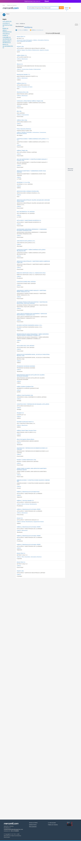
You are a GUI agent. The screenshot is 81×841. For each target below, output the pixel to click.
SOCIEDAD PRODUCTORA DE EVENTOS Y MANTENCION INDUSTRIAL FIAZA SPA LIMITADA (32, 302)
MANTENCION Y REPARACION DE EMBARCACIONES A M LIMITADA (32, 448)
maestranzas (24, 59)
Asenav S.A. (20, 518)
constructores (42, 132)
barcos (23, 504)
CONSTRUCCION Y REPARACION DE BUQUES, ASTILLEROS (33, 404)
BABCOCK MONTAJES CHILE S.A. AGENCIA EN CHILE (31, 273)
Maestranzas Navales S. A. (23, 74)
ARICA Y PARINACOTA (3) (7, 31)
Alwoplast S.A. (20, 413)
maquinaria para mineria (26, 41)
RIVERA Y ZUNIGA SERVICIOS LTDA (26, 459)
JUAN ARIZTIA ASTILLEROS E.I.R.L (26, 240)
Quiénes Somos (33, 824)
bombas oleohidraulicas (31, 504)
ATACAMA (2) (6, 33)
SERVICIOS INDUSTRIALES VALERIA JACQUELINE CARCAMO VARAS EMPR (33, 200)
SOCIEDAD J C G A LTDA (23, 182)
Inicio (4, 5)
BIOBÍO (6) (5, 28)
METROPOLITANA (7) (7, 25)
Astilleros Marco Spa (22, 120)
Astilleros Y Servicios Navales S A (25, 500)
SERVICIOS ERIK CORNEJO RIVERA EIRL (28, 191)
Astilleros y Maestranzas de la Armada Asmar (28, 491)
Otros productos (33, 826)
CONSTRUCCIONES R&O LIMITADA (26, 281)
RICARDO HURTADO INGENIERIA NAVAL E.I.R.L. (29, 325)
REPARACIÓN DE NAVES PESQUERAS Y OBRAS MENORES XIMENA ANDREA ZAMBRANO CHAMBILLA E (33, 334)
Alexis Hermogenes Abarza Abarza (25, 439)
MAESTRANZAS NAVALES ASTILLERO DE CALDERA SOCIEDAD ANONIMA (30, 375)
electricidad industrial (22, 133)
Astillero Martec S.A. (22, 55)
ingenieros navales (44, 50)
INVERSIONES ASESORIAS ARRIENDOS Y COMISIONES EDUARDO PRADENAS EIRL (32, 230)
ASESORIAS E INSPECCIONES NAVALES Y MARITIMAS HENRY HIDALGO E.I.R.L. (31, 291)
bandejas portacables (27, 132)
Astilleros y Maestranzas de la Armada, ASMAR (28, 509)
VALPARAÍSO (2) (7, 39)
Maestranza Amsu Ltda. (23, 92)
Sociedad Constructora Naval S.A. (25, 421)
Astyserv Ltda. (20, 46)
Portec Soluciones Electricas (24, 128)
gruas (18, 41)
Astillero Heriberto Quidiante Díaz (25, 386)
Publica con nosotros (53, 824)
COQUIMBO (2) (7, 37)
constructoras (35, 132)
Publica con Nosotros (12, 5)
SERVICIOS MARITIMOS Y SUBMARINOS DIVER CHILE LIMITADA (31, 171)
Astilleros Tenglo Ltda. (22, 150)
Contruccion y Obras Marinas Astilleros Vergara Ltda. (30, 101)
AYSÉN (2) (5, 35)
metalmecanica (35, 50)
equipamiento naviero (39, 521)
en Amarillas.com (37, 30)
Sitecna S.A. (20, 64)
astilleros (28, 27)
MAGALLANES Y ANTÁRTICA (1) (7, 41)
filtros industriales (26, 556)
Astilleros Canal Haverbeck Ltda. (25, 395)
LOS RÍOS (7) (6, 23)
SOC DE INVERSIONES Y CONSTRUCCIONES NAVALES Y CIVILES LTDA (32, 160)
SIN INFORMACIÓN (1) (8, 47)
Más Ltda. (19, 111)
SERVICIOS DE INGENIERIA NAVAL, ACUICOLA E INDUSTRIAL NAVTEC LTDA (33, 355)
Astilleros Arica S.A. (22, 83)
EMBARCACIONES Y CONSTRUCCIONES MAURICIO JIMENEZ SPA (33, 480)
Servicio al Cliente (33, 822)
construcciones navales (27, 69)
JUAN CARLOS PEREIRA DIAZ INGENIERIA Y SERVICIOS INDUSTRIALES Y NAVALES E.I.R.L (32, 314)
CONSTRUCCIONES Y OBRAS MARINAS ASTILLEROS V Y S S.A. (33, 139)
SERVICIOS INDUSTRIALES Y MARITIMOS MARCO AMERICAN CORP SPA (33, 262)
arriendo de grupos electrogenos (24, 40)
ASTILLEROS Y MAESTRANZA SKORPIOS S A (29, 220)
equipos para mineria (27, 50)
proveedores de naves (27, 86)
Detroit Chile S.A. (21, 36)
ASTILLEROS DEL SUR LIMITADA (25, 345)
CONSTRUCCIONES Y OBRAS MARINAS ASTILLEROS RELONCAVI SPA (31, 250)
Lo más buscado (52, 822)
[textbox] (45, 7)
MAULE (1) (5, 44)
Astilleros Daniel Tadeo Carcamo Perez (26, 430)
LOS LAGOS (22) (7, 21)
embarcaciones (37, 69)
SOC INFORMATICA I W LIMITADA (25, 211)
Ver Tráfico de (22, 30)
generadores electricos (43, 40)
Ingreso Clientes (67, 9)
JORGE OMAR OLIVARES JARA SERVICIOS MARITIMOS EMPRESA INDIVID (31, 469)
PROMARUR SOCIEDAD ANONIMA (26, 366)
